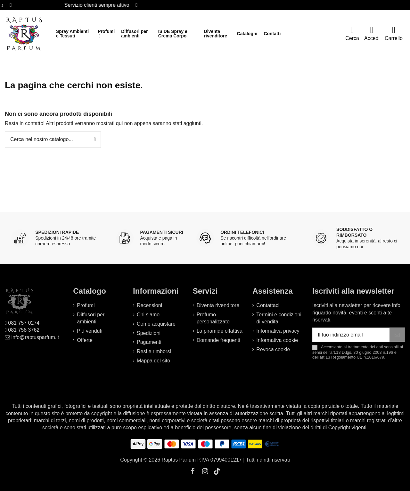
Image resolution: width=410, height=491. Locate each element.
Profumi (85, 305)
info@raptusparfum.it (35, 337)
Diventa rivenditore (218, 305)
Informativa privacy (277, 331)
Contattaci (267, 305)
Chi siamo (148, 314)
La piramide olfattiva (219, 331)
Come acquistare (156, 324)
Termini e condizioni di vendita (278, 318)
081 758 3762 (23, 330)
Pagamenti (149, 342)
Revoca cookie (273, 349)
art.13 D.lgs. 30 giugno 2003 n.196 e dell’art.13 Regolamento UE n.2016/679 (354, 355)
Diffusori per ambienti (90, 318)
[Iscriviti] (397, 335)
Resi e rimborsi (154, 351)
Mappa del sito (153, 360)
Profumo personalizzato (213, 318)
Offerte (85, 340)
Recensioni (149, 305)
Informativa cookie (277, 340)
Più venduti (89, 331)
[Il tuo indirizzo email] (351, 335)
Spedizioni (148, 333)
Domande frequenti (218, 340)
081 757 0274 (23, 323)
